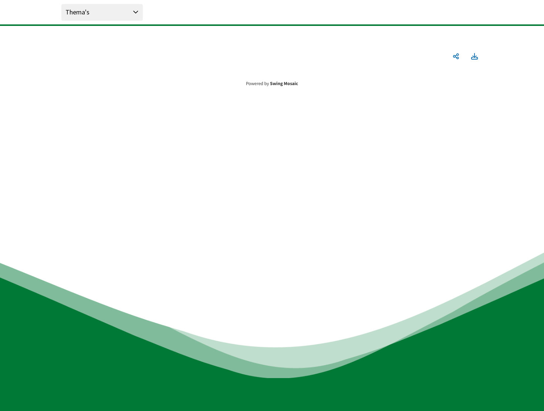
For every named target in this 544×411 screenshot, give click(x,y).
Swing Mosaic (284, 84)
